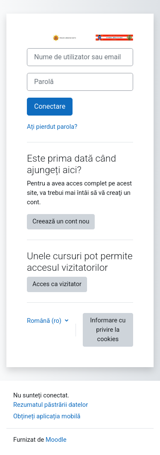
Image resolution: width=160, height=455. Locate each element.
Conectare (49, 106)
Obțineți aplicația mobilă (47, 416)
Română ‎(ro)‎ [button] (45, 321)
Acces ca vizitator (56, 284)
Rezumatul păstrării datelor (50, 405)
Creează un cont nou (60, 221)
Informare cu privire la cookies (107, 329)
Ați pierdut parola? (52, 126)
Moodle (56, 439)
